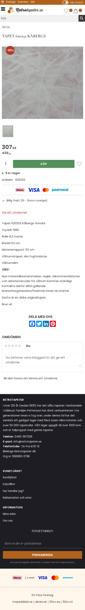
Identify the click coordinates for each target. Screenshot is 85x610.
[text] (42, 148)
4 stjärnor (16, 346)
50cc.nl (68, 602)
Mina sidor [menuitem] (9, 514)
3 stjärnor (12, 346)
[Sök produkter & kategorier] (39, 18)
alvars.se (41, 602)
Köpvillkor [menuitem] (9, 484)
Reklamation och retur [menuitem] (17, 498)
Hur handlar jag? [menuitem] (13, 491)
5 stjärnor (19, 346)
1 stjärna (5, 346)
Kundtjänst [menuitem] (10, 477)
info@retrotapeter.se (28, 441)
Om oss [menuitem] (8, 521)
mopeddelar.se (22, 602)
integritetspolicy (66, 562)
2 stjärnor (9, 346)
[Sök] (81, 18)
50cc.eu (55, 602)
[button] (4, 9)
